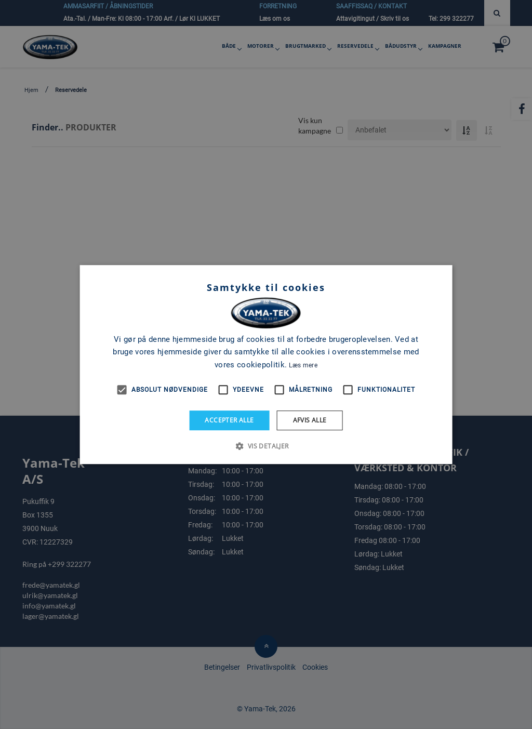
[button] (265, 446)
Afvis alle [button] (310, 420)
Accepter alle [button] (229, 420)
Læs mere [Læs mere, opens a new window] (303, 365)
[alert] (266, 364)
